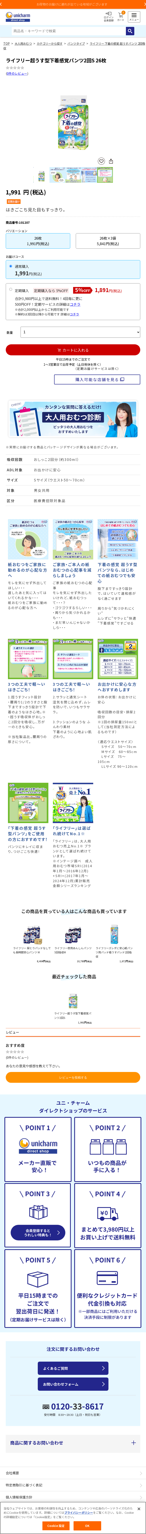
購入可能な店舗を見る (97, 379)
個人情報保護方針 (19, 1497)
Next (111, 117)
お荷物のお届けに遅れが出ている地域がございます (73, 4)
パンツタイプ (76, 43)
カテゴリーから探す (50, 43)
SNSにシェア (111, 161)
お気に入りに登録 (101, 161)
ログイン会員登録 (109, 17)
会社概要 (12, 1473)
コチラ (75, 304)
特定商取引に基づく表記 (24, 1485)
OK (87, 1527)
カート (120, 17)
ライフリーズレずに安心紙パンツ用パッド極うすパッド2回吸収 (114, 952)
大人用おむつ (23, 43)
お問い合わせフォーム (60, 1384)
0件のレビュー (17, 73)
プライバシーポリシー (78, 1514)
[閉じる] (139, 1510)
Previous (35, 117)
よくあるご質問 (55, 1368)
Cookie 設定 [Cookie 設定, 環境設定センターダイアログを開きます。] (55, 1527)
